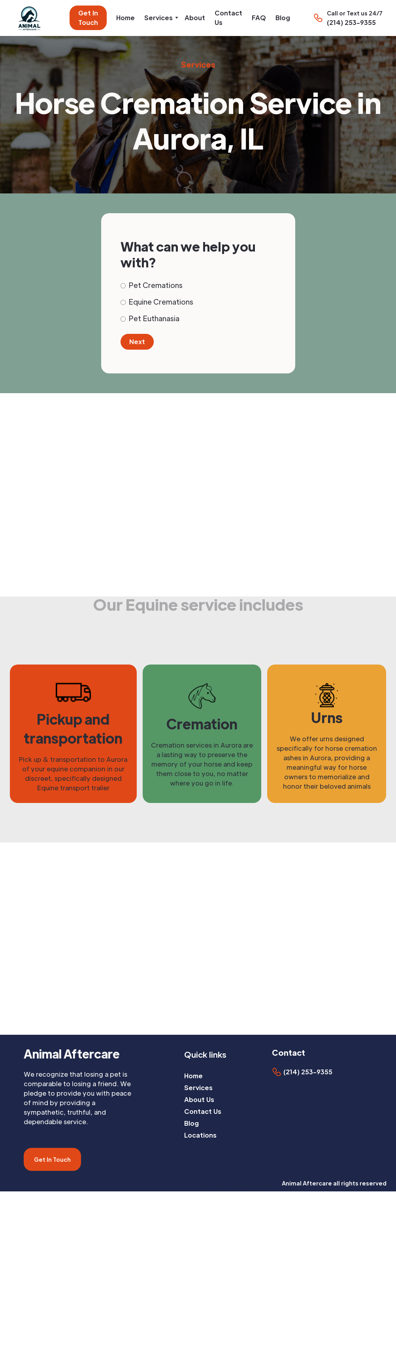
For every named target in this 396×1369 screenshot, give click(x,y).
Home (125, 17)
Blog (282, 17)
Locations (200, 1135)
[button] (159, 18)
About (195, 17)
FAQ (259, 17)
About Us (199, 1099)
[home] (31, 18)
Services (198, 1087)
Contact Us (228, 18)
